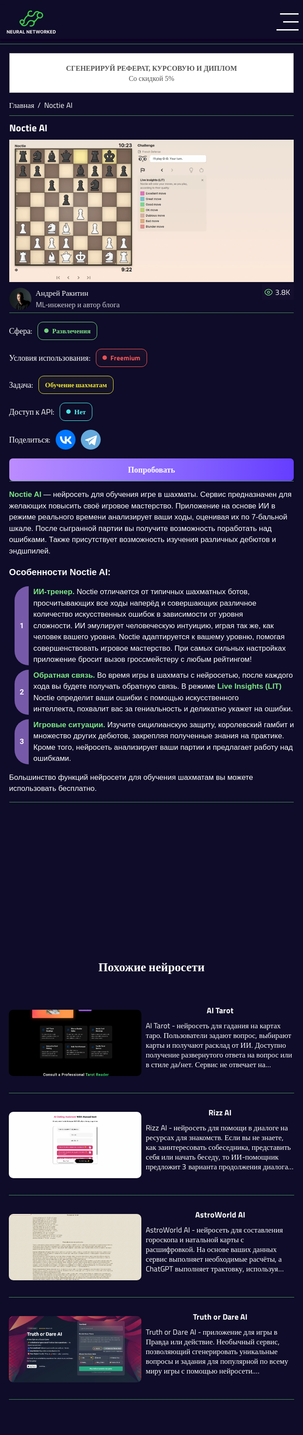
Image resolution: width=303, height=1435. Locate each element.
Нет (80, 412)
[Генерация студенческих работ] (152, 73)
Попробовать (151, 470)
